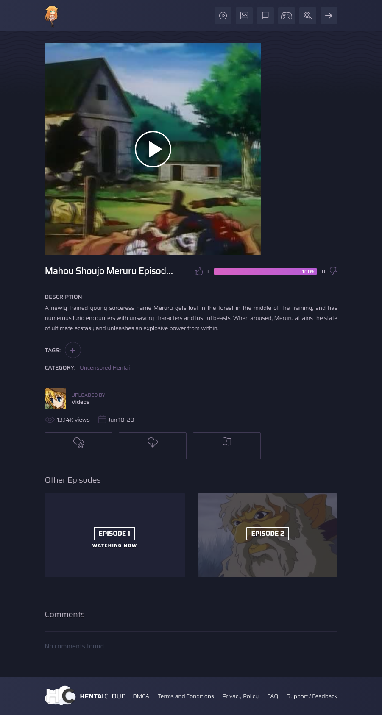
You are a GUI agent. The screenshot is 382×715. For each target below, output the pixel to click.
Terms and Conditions (186, 696)
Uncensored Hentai (105, 367)
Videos (80, 401)
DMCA (141, 696)
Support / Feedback (312, 696)
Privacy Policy (240, 696)
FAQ (272, 696)
